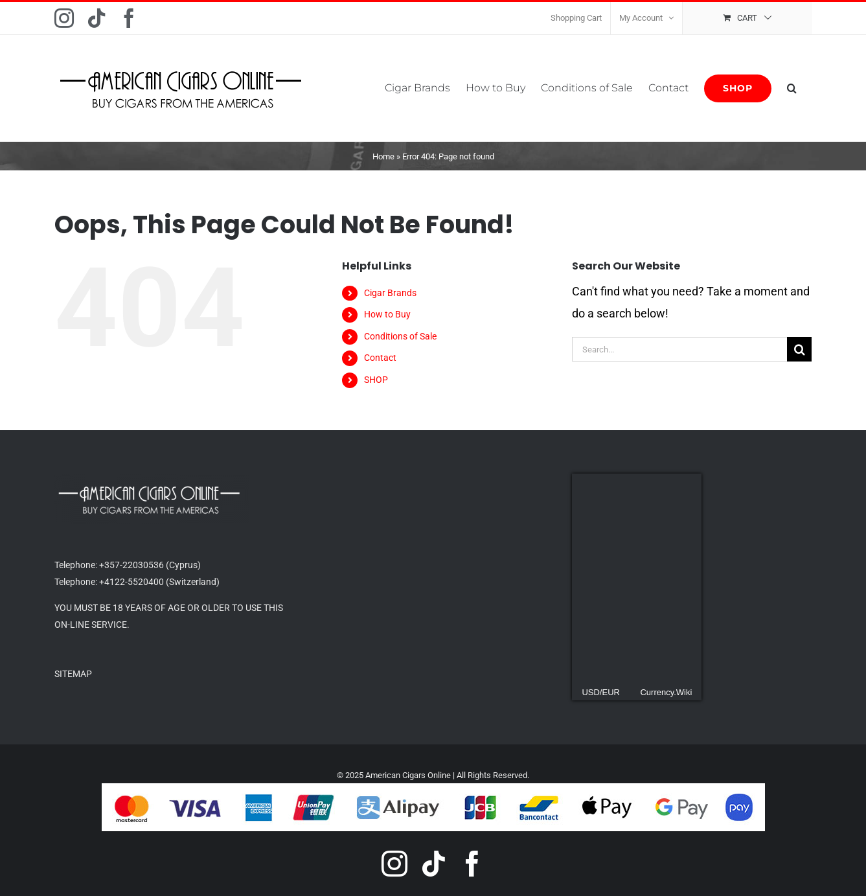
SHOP (376, 379)
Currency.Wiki (666, 692)
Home (383, 156)
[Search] (799, 349)
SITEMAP (73, 674)
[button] (792, 88)
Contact (380, 357)
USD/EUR (601, 692)
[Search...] (679, 349)
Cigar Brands (390, 293)
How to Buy (387, 314)
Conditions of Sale (400, 336)
